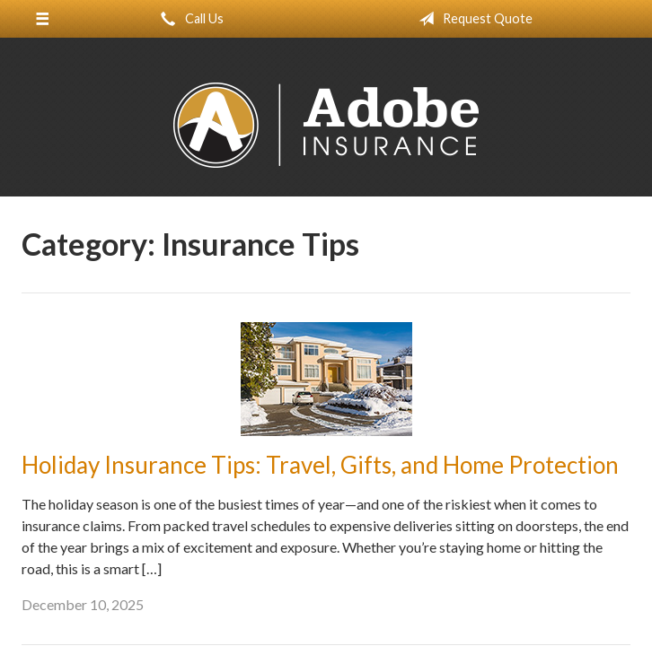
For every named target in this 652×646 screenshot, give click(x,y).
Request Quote (472, 19)
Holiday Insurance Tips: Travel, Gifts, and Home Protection (320, 464)
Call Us (189, 19)
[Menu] (42, 19)
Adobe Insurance (326, 125)
